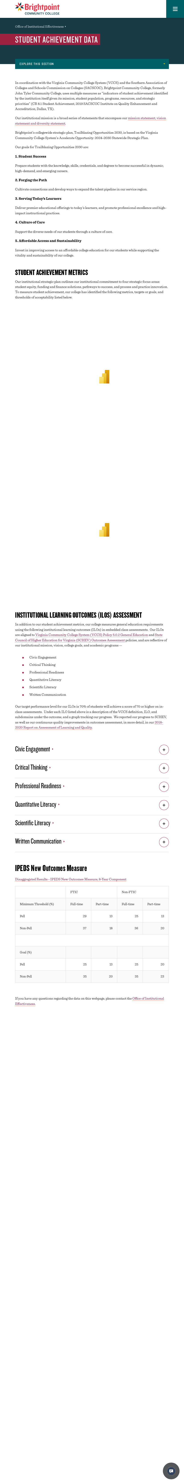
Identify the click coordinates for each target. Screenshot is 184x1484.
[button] (175, 9)
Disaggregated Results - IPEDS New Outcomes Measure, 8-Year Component (70, 879)
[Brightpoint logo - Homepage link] (37, 8)
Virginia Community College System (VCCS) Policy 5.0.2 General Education (91, 635)
